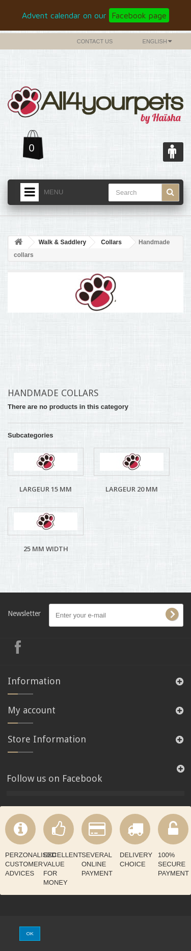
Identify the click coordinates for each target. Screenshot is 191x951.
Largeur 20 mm (131, 489)
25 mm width (45, 548)
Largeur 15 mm (45, 489)
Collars (111, 242)
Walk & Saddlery (63, 242)
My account (32, 710)
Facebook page (139, 15)
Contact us (95, 41)
